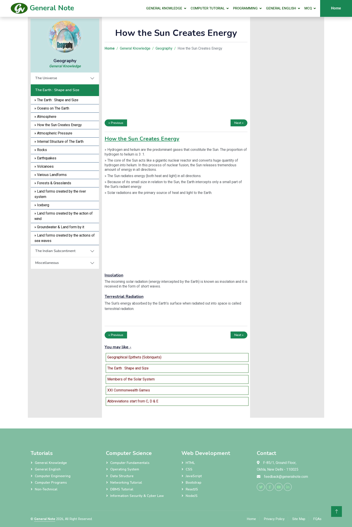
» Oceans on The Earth (51, 108)
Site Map (298, 518)
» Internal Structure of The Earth (59, 141)
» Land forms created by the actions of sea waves (64, 238)
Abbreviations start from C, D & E (132, 401)
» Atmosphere (45, 116)
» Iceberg (41, 205)
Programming (245, 8)
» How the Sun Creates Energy (58, 125)
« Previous (115, 123)
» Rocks (40, 150)
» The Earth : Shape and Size (56, 100)
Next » (239, 123)
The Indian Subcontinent (55, 250)
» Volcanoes (44, 166)
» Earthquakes (45, 158)
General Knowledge (164, 8)
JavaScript (194, 476)
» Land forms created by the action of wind (63, 216)
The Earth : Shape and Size (57, 90)
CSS (189, 469)
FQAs (317, 518)
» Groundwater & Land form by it (59, 227)
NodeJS (192, 496)
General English (281, 8)
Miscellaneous (47, 262)
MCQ (308, 8)
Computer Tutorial (208, 8)
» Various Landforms (50, 175)
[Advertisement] (176, 86)
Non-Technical (46, 489)
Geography (164, 48)
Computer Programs (51, 482)
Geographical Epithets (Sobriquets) (134, 357)
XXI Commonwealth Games (128, 390)
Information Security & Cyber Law (137, 496)
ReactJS (192, 489)
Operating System (124, 469)
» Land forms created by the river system (60, 194)
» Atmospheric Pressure (53, 133)
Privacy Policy (274, 518)
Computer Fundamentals (130, 463)
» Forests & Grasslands (52, 183)
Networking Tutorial (126, 482)
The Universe (46, 78)
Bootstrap (193, 482)
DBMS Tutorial (121, 489)
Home (336, 8)
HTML (190, 463)
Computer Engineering (52, 476)
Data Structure (122, 476)
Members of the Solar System (131, 379)
